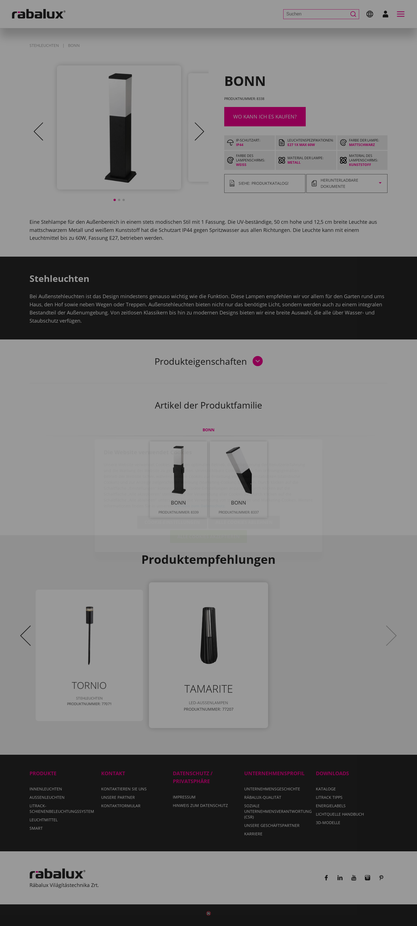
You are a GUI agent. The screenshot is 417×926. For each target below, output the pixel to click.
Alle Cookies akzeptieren (208, 504)
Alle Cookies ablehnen (244, 490)
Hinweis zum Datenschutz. (200, 473)
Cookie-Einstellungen (172, 490)
